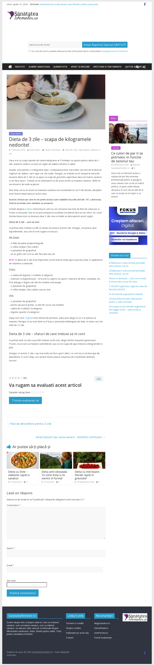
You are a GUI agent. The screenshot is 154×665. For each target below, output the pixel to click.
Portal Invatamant (103, 637)
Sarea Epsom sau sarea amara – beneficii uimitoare (70, 437)
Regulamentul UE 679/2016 (116, 51)
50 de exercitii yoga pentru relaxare (126, 294)
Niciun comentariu (51, 150)
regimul (29, 317)
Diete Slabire (15, 133)
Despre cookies (73, 628)
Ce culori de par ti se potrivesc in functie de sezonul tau (127, 157)
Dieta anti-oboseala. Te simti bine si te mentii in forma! (54, 475)
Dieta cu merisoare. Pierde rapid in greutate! (87, 475)
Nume (11, 548)
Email (10, 565)
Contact (70, 637)
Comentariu (13, 505)
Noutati (20, 66)
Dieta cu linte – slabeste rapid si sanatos (19, 475)
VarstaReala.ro (101, 628)
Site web (11, 580)
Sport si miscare (80, 66)
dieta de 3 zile (71, 150)
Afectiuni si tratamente (107, 66)
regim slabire (83, 150)
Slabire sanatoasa (39, 66)
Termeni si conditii (75, 623)
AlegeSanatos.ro (102, 623)
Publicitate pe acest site (77, 632)
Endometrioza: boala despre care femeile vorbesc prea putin (69, 4)
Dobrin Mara (34, 150)
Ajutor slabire (133, 66)
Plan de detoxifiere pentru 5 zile (29, 423)
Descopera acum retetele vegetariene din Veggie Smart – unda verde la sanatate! (127, 309)
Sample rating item (19, 392)
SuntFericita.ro (101, 632)
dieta (29, 208)
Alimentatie (60, 66)
